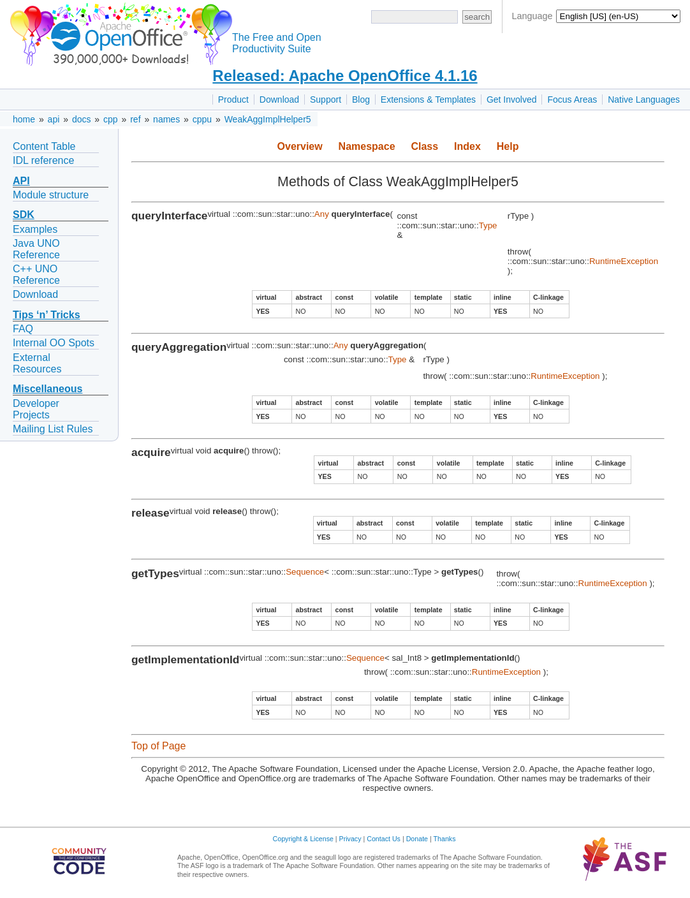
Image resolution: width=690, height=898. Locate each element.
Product (233, 99)
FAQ (23, 328)
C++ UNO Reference (36, 274)
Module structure (51, 194)
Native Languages (644, 99)
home (24, 119)
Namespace (367, 146)
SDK (23, 214)
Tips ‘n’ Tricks (46, 314)
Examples (35, 229)
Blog (361, 99)
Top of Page (158, 745)
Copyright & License (303, 839)
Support (325, 99)
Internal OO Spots (53, 342)
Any (321, 214)
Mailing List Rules (52, 428)
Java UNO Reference (36, 249)
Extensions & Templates (428, 99)
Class (424, 146)
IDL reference (43, 160)
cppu (202, 119)
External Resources (37, 363)
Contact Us (383, 839)
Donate (417, 839)
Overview (300, 146)
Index (467, 146)
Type (488, 225)
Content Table (44, 146)
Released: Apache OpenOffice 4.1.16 (344, 75)
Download (279, 99)
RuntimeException (623, 261)
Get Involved (512, 99)
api (54, 119)
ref (135, 119)
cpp (110, 119)
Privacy (350, 839)
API (21, 180)
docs (81, 119)
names (166, 119)
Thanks (445, 839)
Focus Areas (572, 99)
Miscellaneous (47, 388)
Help (508, 146)
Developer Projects (36, 409)
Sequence (305, 572)
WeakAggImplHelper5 (267, 119)
